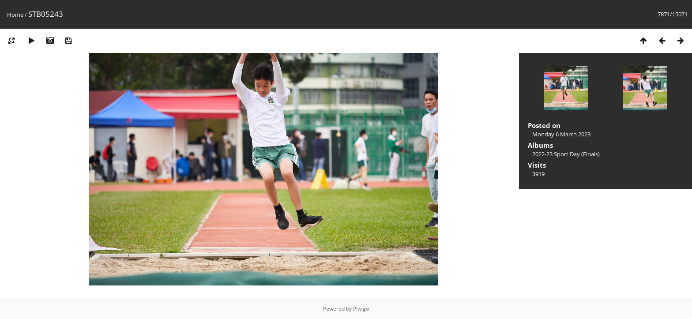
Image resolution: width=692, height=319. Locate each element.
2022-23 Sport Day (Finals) (566, 154)
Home (15, 15)
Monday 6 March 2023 (561, 134)
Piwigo (361, 308)
